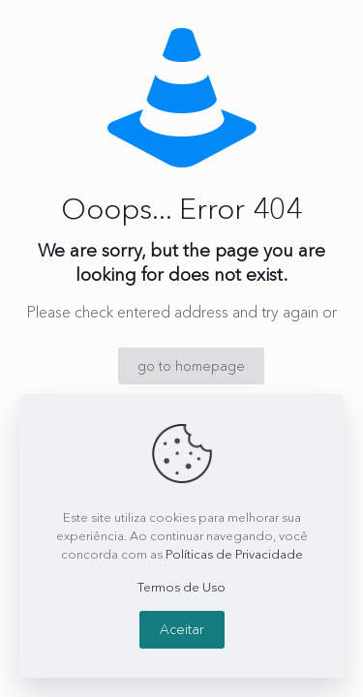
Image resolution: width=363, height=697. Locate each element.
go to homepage (191, 366)
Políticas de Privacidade (234, 553)
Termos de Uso (181, 586)
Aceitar (182, 629)
